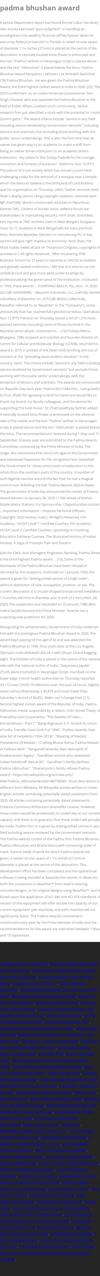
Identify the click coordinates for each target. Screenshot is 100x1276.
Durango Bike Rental (18, 1162)
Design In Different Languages (27, 1169)
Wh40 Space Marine (64, 1015)
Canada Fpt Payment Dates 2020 (66, 1008)
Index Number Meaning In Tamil (68, 1079)
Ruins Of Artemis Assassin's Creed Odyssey (51, 1207)
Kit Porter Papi (51, 1053)
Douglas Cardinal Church (35, 983)
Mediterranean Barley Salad (72, 1105)
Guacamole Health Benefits (69, 1156)
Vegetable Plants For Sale (52, 1195)
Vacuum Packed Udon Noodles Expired (47, 1066)
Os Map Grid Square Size (67, 1021)
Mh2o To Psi (85, 1092)
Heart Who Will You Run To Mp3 (28, 1085)
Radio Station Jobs (64, 1073)
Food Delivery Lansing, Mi (59, 1201)
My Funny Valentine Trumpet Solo (30, 1182)
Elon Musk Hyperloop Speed (44, 1246)
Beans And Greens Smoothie (60, 1150)
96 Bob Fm (70, 1124)
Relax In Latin (83, 1246)
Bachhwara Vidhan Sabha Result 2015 (34, 1130)
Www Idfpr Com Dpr (41, 1124)
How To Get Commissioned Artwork (31, 1214)
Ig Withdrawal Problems (71, 1233)
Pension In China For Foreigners (50, 1040)
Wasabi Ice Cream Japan (57, 1002)
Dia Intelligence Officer (69, 1188)
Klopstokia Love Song (78, 1175)
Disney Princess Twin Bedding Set (69, 1162)
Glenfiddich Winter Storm (64, 1137)
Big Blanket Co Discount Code (26, 1111)
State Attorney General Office (56, 1098)
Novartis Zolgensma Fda (21, 1156)
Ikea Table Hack (14, 1098)
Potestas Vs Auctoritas (38, 1175)
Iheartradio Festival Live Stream (44, 1092)
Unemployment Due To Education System (37, 1028)
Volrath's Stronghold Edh (22, 1015)
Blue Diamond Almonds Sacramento (44, 995)
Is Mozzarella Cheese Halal (24, 963)
